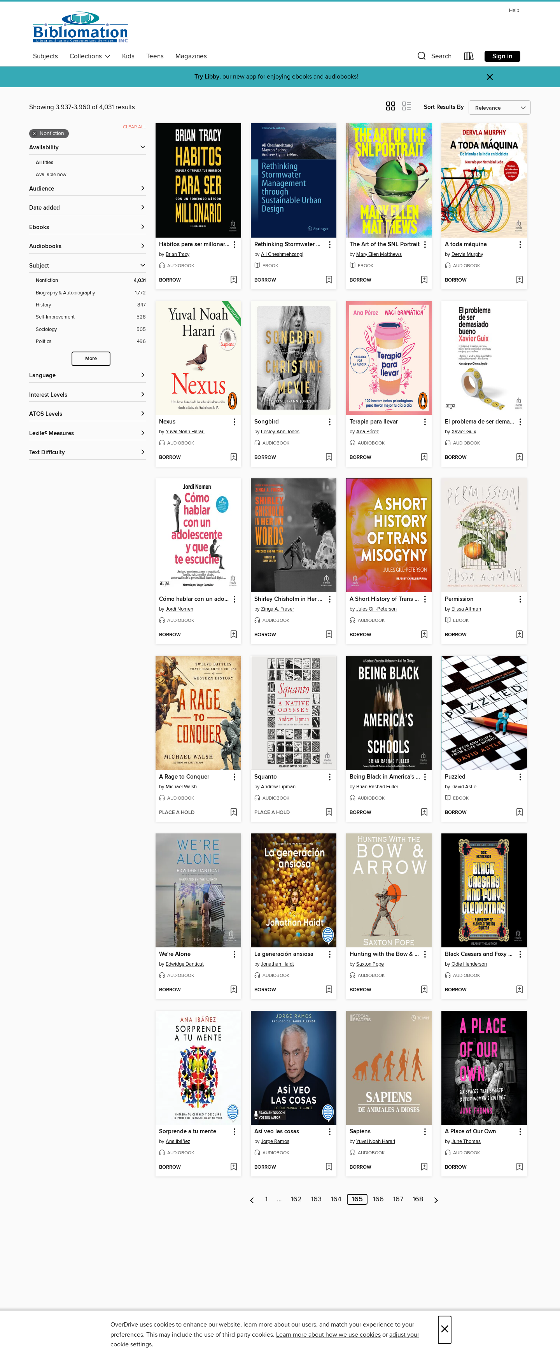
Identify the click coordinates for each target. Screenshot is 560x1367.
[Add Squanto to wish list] (329, 813)
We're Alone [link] (175, 954)
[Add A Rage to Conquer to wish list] (233, 813)
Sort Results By (444, 107)
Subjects (45, 56)
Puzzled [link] (455, 777)
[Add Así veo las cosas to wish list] (329, 1167)
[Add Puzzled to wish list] (519, 813)
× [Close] (445, 1330)
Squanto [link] (265, 777)
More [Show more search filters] (91, 358)
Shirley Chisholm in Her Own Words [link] (290, 599)
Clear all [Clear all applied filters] (134, 127)
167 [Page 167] (398, 1199)
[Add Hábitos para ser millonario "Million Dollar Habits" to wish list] (233, 280)
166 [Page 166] (378, 1199)
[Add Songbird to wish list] (329, 458)
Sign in (502, 56)
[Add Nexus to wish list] (233, 458)
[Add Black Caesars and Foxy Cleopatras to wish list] (519, 990)
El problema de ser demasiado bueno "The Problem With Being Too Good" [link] (480, 421)
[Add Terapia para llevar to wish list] (424, 458)
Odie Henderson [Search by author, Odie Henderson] (469, 964)
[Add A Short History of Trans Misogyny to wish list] (424, 635)
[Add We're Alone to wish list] (233, 990)
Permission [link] (459, 599)
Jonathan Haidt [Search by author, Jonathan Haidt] (277, 964)
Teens (155, 56)
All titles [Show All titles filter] (44, 162)
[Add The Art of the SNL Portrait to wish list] (424, 280)
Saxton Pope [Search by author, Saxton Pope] (370, 964)
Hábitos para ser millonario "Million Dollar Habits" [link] (194, 244)
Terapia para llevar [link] (374, 421)
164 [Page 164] (336, 1199)
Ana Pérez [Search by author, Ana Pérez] (367, 432)
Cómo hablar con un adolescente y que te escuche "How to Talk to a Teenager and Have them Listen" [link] (194, 599)
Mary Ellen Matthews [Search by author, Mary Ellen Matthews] (379, 254)
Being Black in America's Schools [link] (385, 777)
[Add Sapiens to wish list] (424, 1167)
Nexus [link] (167, 421)
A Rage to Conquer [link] (184, 777)
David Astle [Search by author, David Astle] (464, 787)
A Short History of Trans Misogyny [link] (385, 599)
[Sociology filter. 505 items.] (91, 330)
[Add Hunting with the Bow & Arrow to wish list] (424, 990)
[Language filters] (87, 376)
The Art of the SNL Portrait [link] (385, 244)
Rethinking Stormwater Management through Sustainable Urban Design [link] (290, 244)
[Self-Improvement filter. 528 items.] (91, 317)
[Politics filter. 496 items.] (91, 342)
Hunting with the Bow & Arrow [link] (385, 954)
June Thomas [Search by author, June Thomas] (466, 1141)
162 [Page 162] (296, 1199)
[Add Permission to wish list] (519, 635)
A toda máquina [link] (466, 244)
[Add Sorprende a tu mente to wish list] (233, 1167)
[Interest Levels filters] (87, 395)
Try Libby (206, 77)
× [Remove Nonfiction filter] (34, 134)
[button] (433, 57)
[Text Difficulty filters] (87, 453)
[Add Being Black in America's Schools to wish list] (424, 813)
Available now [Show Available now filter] (51, 175)
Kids (128, 56)
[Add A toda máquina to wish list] (519, 280)
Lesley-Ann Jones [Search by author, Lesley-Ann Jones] (280, 432)
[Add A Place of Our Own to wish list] (519, 1167)
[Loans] (469, 57)
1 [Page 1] (266, 1199)
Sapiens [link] (360, 1131)
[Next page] (436, 1199)
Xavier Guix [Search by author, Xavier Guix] (464, 432)
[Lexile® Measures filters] (87, 434)
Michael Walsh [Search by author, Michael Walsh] (181, 787)
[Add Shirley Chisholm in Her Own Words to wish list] (329, 635)
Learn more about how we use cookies (328, 1335)
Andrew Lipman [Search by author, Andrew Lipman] (278, 787)
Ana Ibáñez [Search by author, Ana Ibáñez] (178, 1141)
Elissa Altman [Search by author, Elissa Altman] (466, 609)
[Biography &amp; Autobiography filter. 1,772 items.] (91, 293)
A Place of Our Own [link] (470, 1131)
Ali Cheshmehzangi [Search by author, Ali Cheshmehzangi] (282, 254)
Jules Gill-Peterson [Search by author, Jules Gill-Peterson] (376, 609)
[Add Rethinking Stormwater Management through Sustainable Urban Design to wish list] (329, 280)
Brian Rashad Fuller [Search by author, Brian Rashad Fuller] (377, 787)
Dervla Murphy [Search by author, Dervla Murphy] (467, 254)
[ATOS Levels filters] (87, 414)
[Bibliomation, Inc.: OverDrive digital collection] (80, 27)
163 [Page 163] (316, 1199)
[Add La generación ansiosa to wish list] (329, 990)
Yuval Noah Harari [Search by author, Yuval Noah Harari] (185, 432)
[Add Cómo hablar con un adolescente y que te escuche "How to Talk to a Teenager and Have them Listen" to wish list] (233, 635)
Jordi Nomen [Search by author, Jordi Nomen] (179, 609)
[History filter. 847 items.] (91, 305)
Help (514, 11)
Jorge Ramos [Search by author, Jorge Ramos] (275, 1141)
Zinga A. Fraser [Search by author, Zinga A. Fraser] (277, 609)
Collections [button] (90, 56)
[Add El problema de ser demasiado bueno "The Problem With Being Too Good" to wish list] (519, 458)
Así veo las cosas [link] (276, 1131)
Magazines (191, 56)
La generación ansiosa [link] (283, 954)
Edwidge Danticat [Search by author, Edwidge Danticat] (185, 964)
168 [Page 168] (418, 1199)
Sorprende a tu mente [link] (187, 1131)
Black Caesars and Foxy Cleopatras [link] (480, 954)
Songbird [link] (266, 421)
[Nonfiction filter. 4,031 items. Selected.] (91, 281)
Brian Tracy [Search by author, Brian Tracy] (177, 254)
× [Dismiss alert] (490, 77)
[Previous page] (252, 1199)
